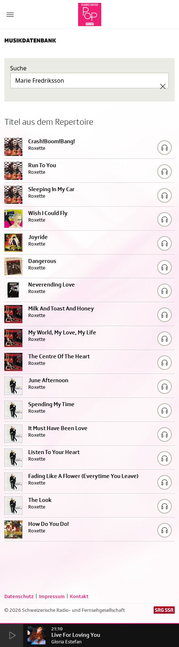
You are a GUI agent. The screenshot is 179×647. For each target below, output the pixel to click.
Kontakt (79, 596)
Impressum (52, 596)
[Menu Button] (10, 14)
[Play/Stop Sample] (164, 147)
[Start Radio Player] (11, 635)
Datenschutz (19, 596)
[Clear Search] (162, 86)
